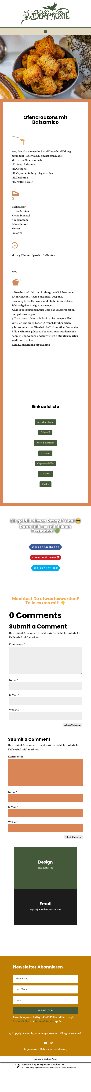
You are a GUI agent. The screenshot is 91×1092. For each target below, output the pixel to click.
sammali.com (45, 867)
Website (14, 710)
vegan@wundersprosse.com (45, 909)
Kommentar (17, 644)
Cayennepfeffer (45, 463)
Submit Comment (72, 725)
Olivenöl (45, 432)
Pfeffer (45, 484)
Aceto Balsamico (45, 443)
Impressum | (32, 1049)
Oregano (45, 453)
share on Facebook (44, 547)
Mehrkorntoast (45, 422)
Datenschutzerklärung (53, 1049)
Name (13, 680)
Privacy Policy (21, 1021)
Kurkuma (45, 474)
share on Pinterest (44, 557)
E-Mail (14, 695)
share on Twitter (44, 568)
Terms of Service (44, 1021)
